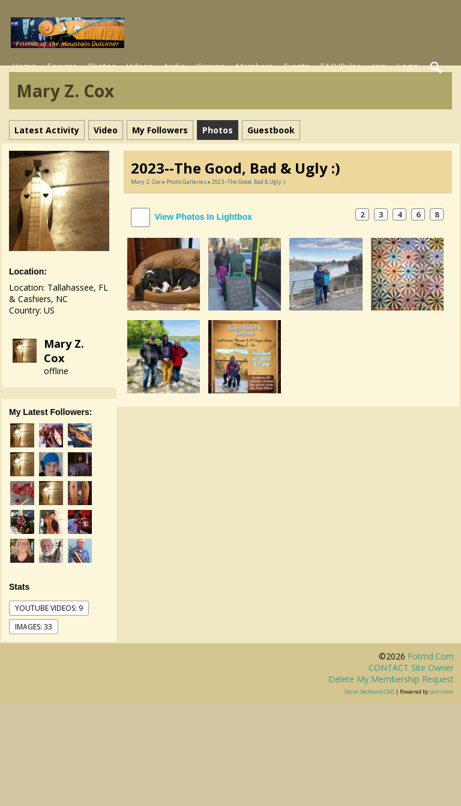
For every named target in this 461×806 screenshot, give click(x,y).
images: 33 (33, 627)
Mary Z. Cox (64, 350)
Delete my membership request (391, 679)
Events (296, 66)
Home (24, 66)
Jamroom (442, 691)
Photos (102, 66)
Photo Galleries (186, 182)
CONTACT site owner (411, 667)
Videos (139, 66)
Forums (62, 66)
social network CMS (369, 691)
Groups (210, 66)
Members (254, 66)
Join (379, 66)
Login (407, 66)
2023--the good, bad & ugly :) (248, 182)
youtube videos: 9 (49, 608)
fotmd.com (431, 656)
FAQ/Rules (340, 66)
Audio (174, 66)
